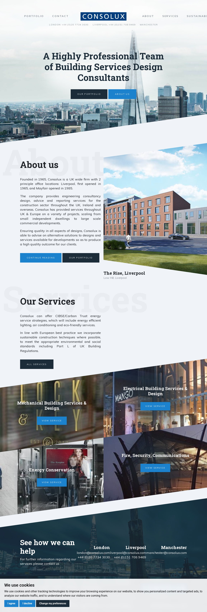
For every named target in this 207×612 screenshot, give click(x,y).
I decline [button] (27, 603)
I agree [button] (11, 603)
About (148, 16)
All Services (37, 364)
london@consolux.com (93, 553)
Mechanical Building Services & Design (51, 405)
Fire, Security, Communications (155, 455)
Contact (60, 16)
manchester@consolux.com (166, 553)
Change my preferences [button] (52, 603)
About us (122, 94)
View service (52, 420)
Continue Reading (41, 257)
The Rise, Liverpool (124, 273)
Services (170, 16)
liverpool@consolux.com (128, 553)
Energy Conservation (52, 470)
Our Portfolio (89, 94)
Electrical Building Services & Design (155, 391)
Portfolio (34, 16)
